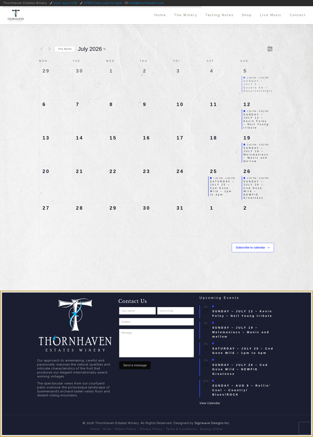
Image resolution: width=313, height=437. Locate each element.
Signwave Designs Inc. (212, 423)
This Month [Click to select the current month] (65, 49)
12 (247, 104)
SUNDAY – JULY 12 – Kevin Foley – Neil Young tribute (256, 121)
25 (213, 171)
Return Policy (125, 429)
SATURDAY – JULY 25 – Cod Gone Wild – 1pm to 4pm (222, 188)
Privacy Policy (151, 429)
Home (94, 429)
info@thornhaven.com (146, 3)
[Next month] (49, 49)
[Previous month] (41, 49)
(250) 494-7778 (65, 3)
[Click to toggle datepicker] (92, 49)
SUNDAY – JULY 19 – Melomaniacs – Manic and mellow (256, 155)
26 (247, 171)
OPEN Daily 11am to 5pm (103, 3)
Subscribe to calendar (250, 247)
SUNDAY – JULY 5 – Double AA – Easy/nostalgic (258, 86)
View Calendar (209, 403)
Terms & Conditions (181, 429)
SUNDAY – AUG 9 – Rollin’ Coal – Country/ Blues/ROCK (241, 390)
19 (247, 137)
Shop (107, 429)
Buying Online (211, 429)
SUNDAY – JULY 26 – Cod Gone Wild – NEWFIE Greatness (253, 189)
